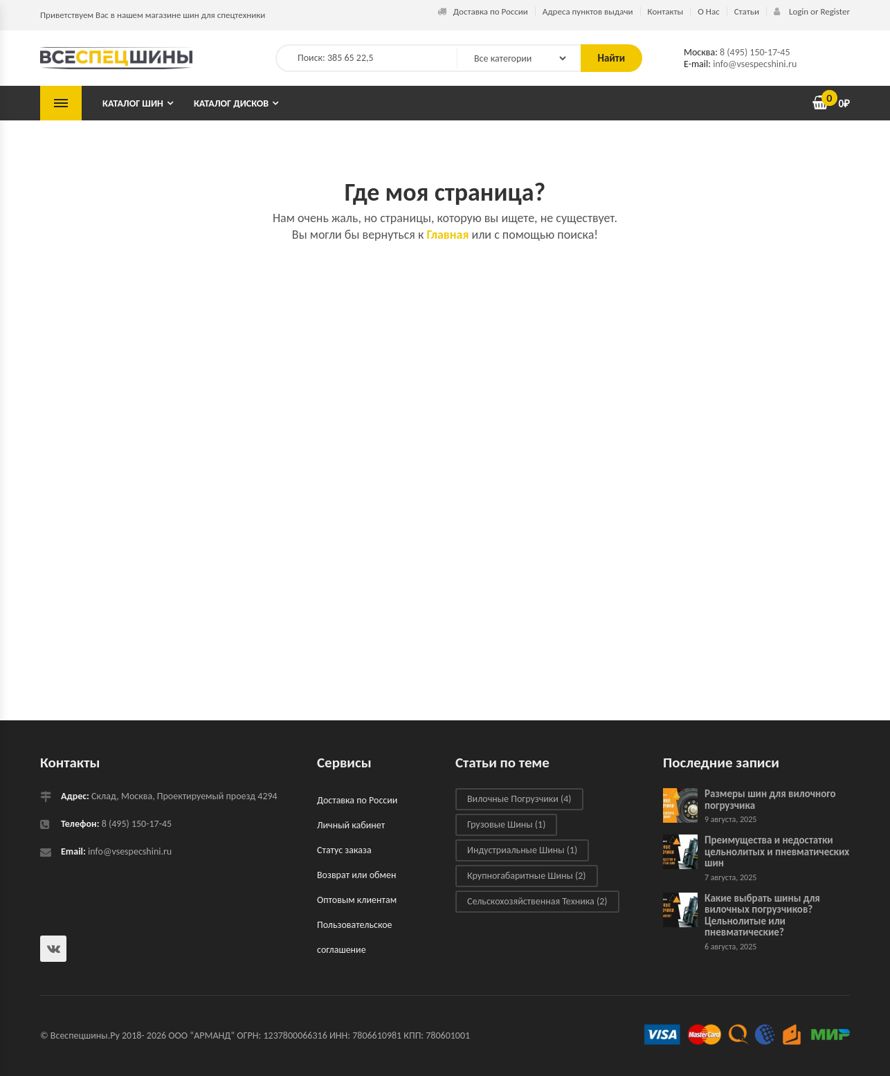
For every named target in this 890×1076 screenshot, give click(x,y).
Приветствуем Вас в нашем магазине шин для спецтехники (152, 14)
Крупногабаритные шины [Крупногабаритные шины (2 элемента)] (526, 876)
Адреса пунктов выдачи (588, 11)
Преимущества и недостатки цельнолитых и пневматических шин (777, 851)
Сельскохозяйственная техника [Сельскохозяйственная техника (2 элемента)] (537, 901)
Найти (611, 58)
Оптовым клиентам (357, 900)
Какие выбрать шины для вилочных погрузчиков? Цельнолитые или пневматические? (762, 914)
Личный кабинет (351, 825)
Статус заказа (344, 850)
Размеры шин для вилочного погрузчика (770, 799)
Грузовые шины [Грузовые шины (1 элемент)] (506, 824)
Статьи (746, 11)
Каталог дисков (231, 103)
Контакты (666, 11)
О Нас (708, 11)
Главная (447, 234)
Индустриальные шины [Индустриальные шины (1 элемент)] (522, 850)
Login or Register (812, 11)
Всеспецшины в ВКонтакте (53, 949)
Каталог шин (132, 103)
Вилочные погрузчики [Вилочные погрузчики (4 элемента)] (519, 799)
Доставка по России (482, 11)
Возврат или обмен (356, 875)
